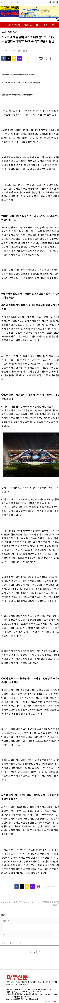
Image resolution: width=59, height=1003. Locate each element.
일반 (15, 32)
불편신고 (31, 982)
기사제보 (17, 982)
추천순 (12, 943)
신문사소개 (10, 982)
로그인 (48, 2)
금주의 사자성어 (14, 25)
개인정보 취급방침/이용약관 (44, 982)
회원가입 (55, 2)
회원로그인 (5, 920)
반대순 (20, 943)
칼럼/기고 (28, 25)
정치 (45, 25)
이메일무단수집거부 (21, 984)
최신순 (4, 943)
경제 (53, 25)
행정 (37, 25)
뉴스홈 (4, 32)
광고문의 (24, 982)
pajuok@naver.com (22, 996)
